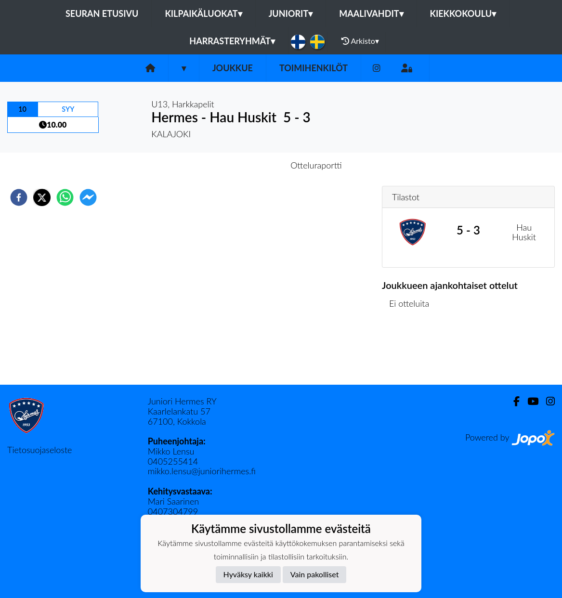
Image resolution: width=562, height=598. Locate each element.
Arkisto (360, 41)
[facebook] (18, 197)
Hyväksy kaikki (248, 574)
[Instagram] (376, 68)
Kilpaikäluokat (203, 13)
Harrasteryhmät (232, 41)
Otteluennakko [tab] (247, 165)
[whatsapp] (65, 197)
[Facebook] (513, 401)
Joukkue (232, 68)
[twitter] (42, 197)
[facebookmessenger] (88, 197)
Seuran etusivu (102, 13)
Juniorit (291, 13)
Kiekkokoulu (463, 13)
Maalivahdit (371, 13)
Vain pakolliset (314, 574)
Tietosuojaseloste (39, 449)
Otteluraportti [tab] (316, 165)
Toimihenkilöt (313, 68)
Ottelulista (413, 352)
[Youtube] (529, 401)
